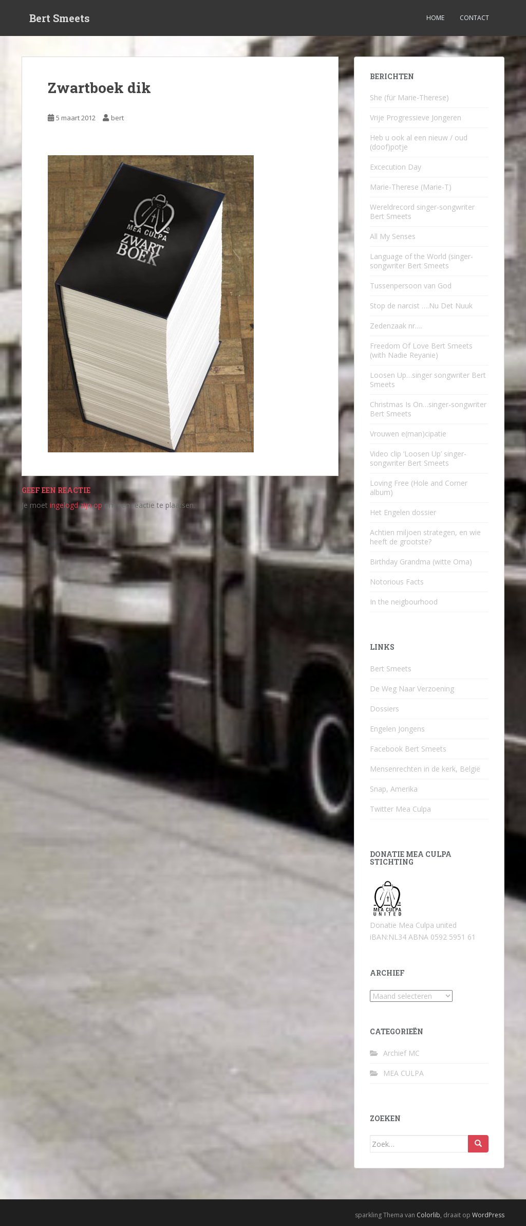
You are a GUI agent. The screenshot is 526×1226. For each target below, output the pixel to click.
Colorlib (428, 1215)
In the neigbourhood (404, 602)
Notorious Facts (397, 582)
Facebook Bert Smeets (408, 749)
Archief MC (401, 1053)
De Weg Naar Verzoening (412, 688)
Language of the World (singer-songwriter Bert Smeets (421, 260)
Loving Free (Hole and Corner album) (418, 487)
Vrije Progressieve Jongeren (415, 117)
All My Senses (393, 236)
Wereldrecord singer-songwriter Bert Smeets (422, 211)
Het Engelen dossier (403, 512)
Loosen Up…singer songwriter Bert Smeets (428, 379)
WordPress (488, 1215)
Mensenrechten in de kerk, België (425, 769)
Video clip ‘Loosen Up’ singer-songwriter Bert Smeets (418, 458)
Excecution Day (395, 167)
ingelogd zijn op (76, 505)
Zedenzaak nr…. (396, 326)
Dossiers (384, 708)
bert (117, 117)
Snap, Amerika (394, 789)
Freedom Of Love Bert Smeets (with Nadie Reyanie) (421, 350)
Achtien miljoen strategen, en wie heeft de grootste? (425, 536)
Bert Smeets (59, 18)
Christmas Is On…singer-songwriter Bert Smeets (428, 408)
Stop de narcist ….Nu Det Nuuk (421, 305)
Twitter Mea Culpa (400, 809)
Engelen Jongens (397, 729)
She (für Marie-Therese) (409, 97)
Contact (474, 17)
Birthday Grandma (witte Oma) (421, 561)
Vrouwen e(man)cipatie (408, 433)
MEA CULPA (403, 1073)
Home (435, 17)
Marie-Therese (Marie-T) (411, 187)
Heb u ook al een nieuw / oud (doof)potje (418, 142)
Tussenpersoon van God (411, 285)
